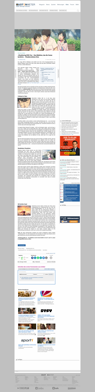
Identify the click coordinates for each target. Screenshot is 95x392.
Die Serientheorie (33, 10)
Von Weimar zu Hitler (21, 10)
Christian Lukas (22, 59)
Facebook (17, 381)
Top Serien (76, 384)
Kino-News (64, 377)
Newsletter (17, 378)
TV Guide (47, 384)
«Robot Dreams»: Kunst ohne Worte (69, 168)
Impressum (73, 383)
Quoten (53, 4)
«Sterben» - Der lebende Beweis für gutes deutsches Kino (70, 170)
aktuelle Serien (60, 384)
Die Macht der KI (44, 10)
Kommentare (22, 245)
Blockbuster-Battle (65, 380)
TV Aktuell (21, 384)
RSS (16, 377)
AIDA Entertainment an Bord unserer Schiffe (68, 199)
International (36, 380)
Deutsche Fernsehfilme (71, 384)
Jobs (73, 378)
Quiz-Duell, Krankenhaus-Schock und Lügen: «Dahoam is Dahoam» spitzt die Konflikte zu (69, 123)
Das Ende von (62, 10)
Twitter (17, 382)
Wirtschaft (35, 379)
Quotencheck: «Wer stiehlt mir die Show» (69, 126)
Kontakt (73, 379)
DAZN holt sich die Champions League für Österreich (69, 129)
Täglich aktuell (46, 379)
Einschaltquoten (43, 384)
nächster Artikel (51, 261)
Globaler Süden (54, 10)
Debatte (54, 377)
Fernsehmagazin (26, 384)
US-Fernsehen (36, 382)
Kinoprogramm (65, 384)
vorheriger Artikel (22, 261)
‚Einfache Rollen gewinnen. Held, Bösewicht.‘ (69, 125)
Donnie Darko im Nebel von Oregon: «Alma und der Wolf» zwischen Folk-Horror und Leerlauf (69, 178)
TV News (39, 384)
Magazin (42, 4)
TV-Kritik (54, 378)
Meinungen (60, 4)
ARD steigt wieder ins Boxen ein (67, 127)
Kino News (18, 384)
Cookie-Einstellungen (75, 382)
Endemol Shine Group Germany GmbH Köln (68, 186)
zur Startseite (36, 261)
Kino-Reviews (55, 379)
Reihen (26, 378)
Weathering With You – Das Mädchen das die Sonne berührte (29, 250)
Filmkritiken (31, 384)
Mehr (77, 4)
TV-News (35, 377)
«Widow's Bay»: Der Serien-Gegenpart (68, 131)
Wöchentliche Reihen (47, 377)
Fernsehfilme (55, 384)
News (48, 4)
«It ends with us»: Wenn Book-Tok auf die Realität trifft (69, 175)
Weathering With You (30, 248)
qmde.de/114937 (52, 253)
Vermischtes (36, 378)
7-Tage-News (17, 380)
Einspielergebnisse (65, 379)
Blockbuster (51, 384)
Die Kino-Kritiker (65, 378)
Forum (72, 4)
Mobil (16, 379)
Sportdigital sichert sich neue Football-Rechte (70, 133)
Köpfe (35, 381)
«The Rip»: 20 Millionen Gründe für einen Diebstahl (69, 165)
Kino (67, 4)
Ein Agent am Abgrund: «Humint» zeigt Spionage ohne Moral (69, 162)
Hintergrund (26, 377)
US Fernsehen (35, 384)
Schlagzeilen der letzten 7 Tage (67, 134)
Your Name (45, 250)
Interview (26, 379)
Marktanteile (46, 378)
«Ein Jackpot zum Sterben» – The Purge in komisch (69, 173)
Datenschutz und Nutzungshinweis (74, 381)
